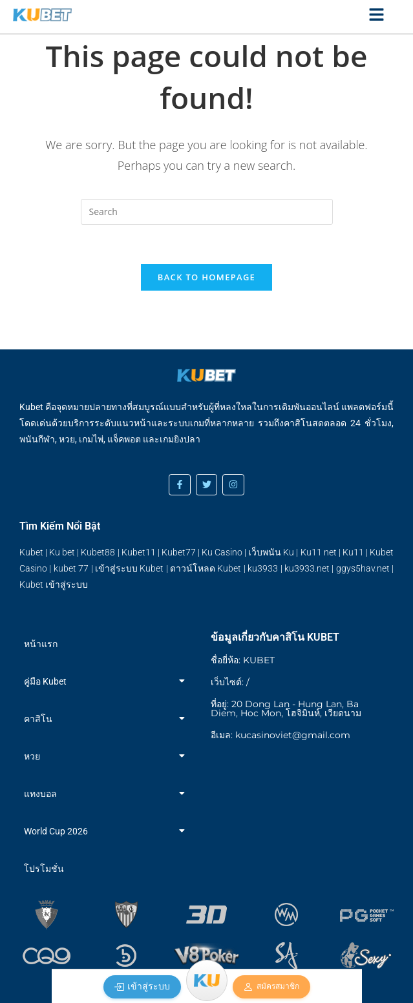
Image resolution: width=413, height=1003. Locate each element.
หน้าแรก (41, 644)
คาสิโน (104, 719)
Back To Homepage (206, 277)
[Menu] (207, 980)
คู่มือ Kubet (104, 681)
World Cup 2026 (104, 831)
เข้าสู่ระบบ (142, 986)
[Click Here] (376, 17)
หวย (104, 756)
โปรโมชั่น (44, 868)
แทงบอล (104, 794)
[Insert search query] (207, 212)
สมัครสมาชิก (271, 987)
